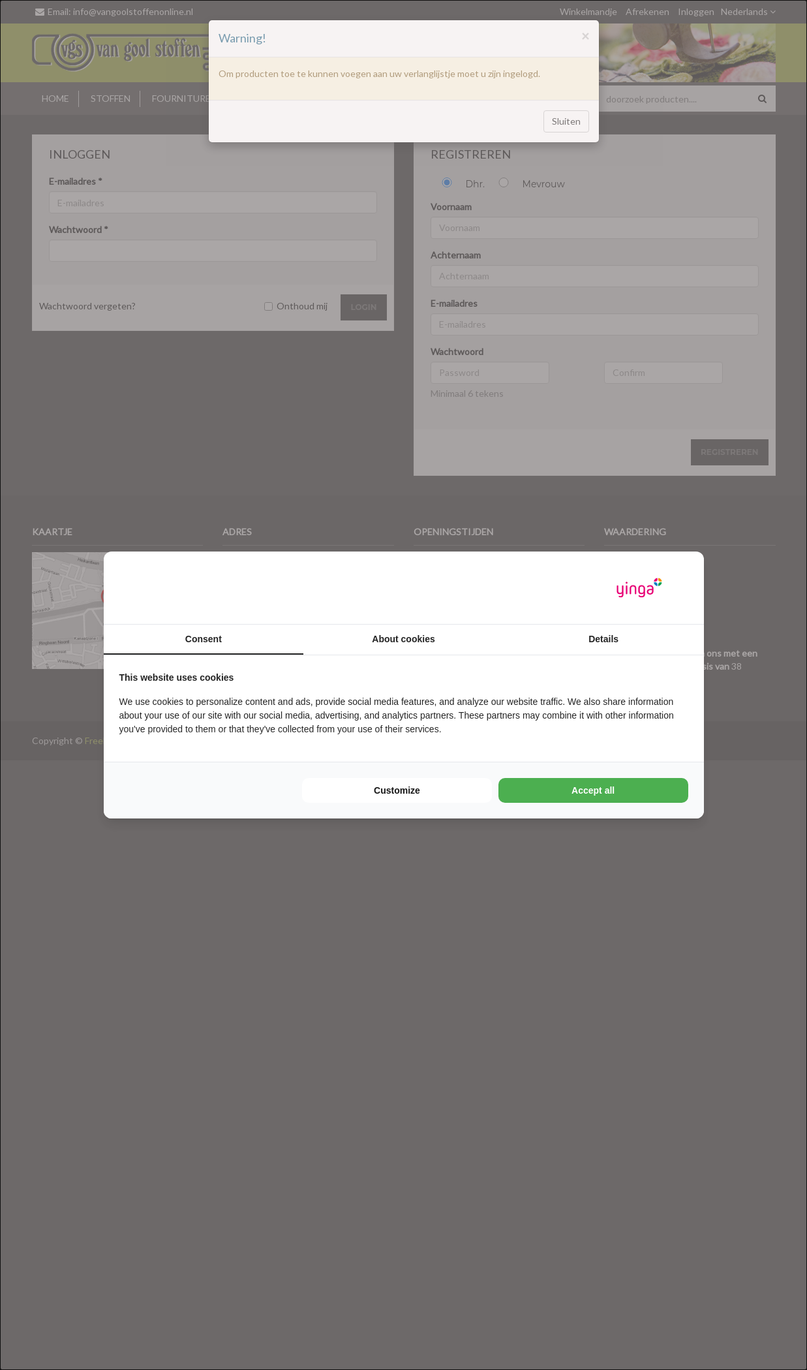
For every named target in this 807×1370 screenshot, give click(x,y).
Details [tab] (603, 639)
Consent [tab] (203, 639)
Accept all (593, 790)
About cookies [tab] (403, 639)
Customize (397, 790)
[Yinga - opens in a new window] (639, 587)
